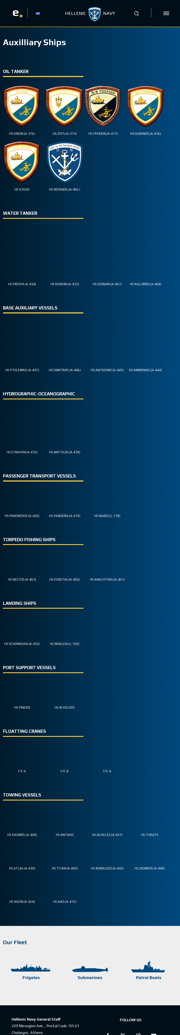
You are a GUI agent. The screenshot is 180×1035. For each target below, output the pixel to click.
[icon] (166, 13)
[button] (136, 13)
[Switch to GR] (38, 13)
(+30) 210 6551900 (60, 985)
